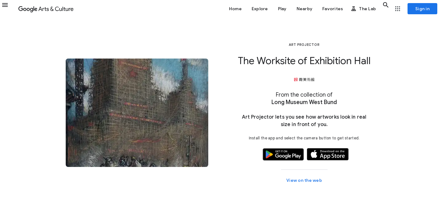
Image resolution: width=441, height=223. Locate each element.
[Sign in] (422, 8)
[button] (8, 8)
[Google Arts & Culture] (45, 8)
